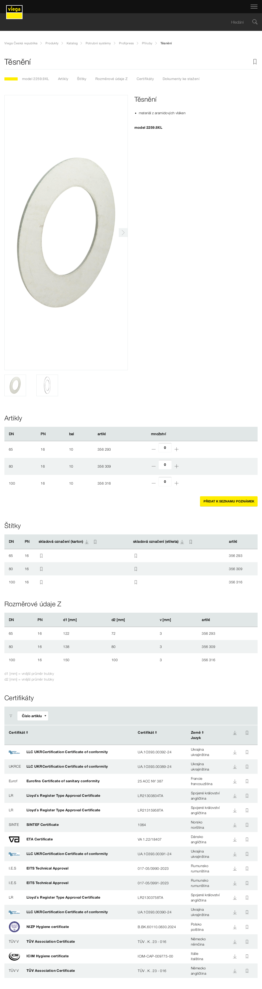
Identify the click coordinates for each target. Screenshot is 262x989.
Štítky (81, 79)
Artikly (63, 79)
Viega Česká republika (21, 43)
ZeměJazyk (196, 735)
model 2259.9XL (35, 79)
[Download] (234, 732)
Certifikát (17, 732)
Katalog (72, 43)
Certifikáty (145, 79)
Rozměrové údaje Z (111, 79)
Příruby (147, 43)
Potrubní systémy (98, 43)
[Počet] (165, 447)
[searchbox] (127, 22)
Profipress (126, 43)
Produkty (51, 43)
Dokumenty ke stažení (181, 79)
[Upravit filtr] (32, 715)
